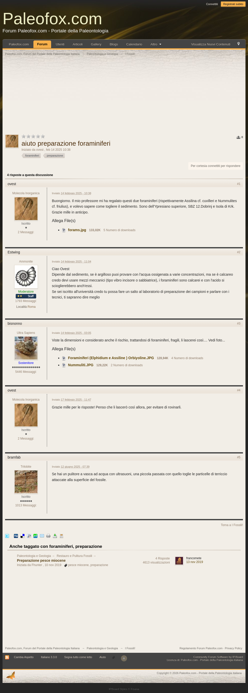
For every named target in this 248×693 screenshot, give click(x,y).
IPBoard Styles (118, 688)
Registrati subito (233, 4)
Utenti (60, 44)
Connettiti (212, 4)
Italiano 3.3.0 (49, 657)
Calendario (134, 44)
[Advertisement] (124, 97)
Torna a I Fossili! (232, 525)
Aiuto (103, 657)
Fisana (135, 688)
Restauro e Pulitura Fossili (74, 556)
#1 (238, 184)
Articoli (77, 44)
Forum (42, 44)
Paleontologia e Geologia (34, 556)
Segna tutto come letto (78, 657)
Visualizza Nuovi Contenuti (210, 44)
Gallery (96, 44)
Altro (156, 44)
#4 (238, 390)
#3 (238, 323)
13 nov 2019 (194, 562)
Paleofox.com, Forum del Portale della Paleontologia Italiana (42, 648)
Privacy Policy (233, 648)
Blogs (114, 44)
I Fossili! (130, 648)
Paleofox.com (52, 18)
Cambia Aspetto (24, 657)
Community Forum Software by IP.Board (218, 656)
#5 (238, 457)
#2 (238, 252)
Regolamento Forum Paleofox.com (200, 648)
